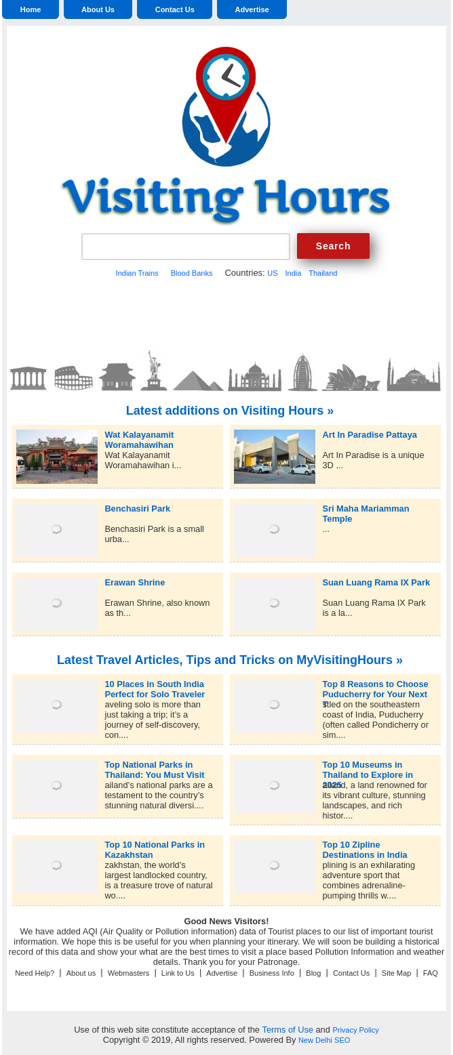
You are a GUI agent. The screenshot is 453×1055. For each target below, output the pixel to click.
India (293, 273)
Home (30, 9)
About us (81, 973)
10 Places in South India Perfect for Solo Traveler (154, 684)
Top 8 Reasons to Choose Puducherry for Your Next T (375, 684)
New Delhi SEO (324, 1040)
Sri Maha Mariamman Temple (365, 508)
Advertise (252, 9)
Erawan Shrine (134, 582)
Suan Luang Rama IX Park (376, 582)
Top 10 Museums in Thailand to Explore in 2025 (367, 765)
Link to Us (178, 973)
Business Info (272, 973)
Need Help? (34, 973)
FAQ (430, 973)
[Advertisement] (226, 311)
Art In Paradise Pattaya (369, 435)
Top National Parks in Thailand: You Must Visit (154, 765)
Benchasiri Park (137, 508)
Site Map (396, 973)
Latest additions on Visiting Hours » (230, 410)
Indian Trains (137, 273)
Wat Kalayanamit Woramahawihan (139, 435)
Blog (313, 973)
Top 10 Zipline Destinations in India (364, 845)
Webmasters (129, 973)
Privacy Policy (355, 1030)
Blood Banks (192, 273)
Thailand (323, 273)
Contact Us (175, 9)
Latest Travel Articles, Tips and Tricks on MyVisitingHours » (230, 660)
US (272, 273)
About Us (98, 9)
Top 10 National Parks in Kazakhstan (154, 845)
